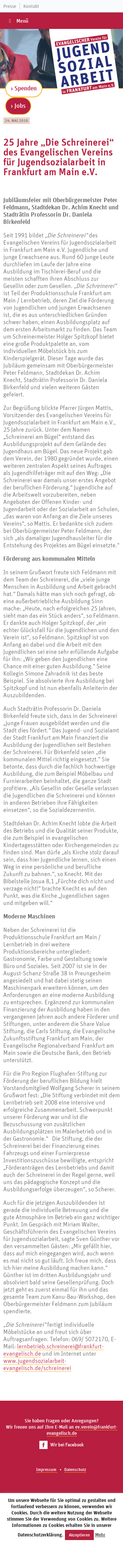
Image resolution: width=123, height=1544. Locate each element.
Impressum (46, 1469)
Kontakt (31, 6)
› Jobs (18, 105)
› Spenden (24, 88)
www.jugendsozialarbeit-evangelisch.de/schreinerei (37, 1364)
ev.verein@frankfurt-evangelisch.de (82, 1430)
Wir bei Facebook (61, 1444)
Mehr (100, 1535)
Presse (9, 6)
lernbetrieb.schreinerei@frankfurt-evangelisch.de (53, 1349)
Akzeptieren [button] (79, 1535)
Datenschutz (75, 1469)
